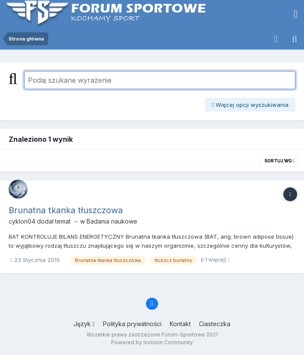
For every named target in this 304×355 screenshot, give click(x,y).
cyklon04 (22, 221)
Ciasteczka (214, 323)
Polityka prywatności (132, 323)
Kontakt (180, 323)
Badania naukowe (112, 221)
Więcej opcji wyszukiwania (250, 104)
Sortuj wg (279, 160)
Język (84, 323)
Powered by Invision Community (152, 342)
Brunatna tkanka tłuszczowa (66, 210)
